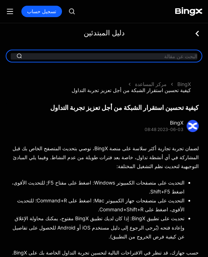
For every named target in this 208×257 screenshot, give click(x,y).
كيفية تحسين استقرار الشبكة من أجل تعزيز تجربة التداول (131, 90)
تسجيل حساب (41, 11)
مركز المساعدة (151, 84)
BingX (184, 84)
